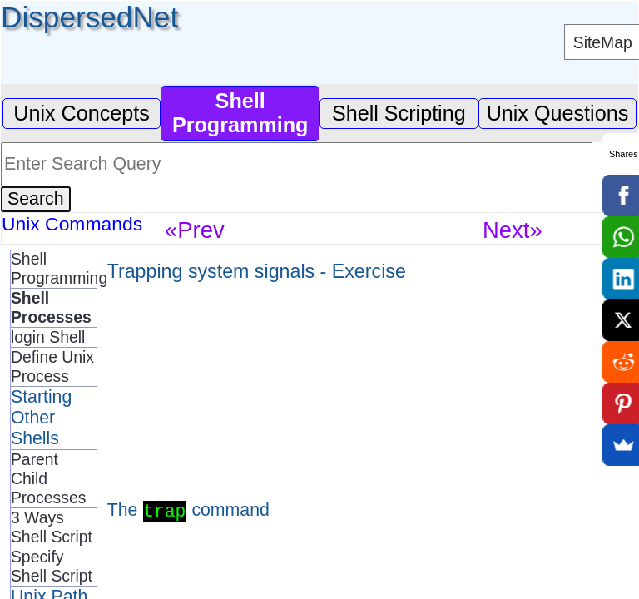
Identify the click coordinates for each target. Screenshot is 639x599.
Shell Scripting (399, 113)
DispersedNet (89, 17)
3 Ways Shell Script (51, 527)
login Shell (48, 337)
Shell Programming (54, 268)
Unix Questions (558, 113)
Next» (512, 230)
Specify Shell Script (51, 566)
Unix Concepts (81, 113)
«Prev (195, 230)
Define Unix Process (52, 366)
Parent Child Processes (48, 478)
